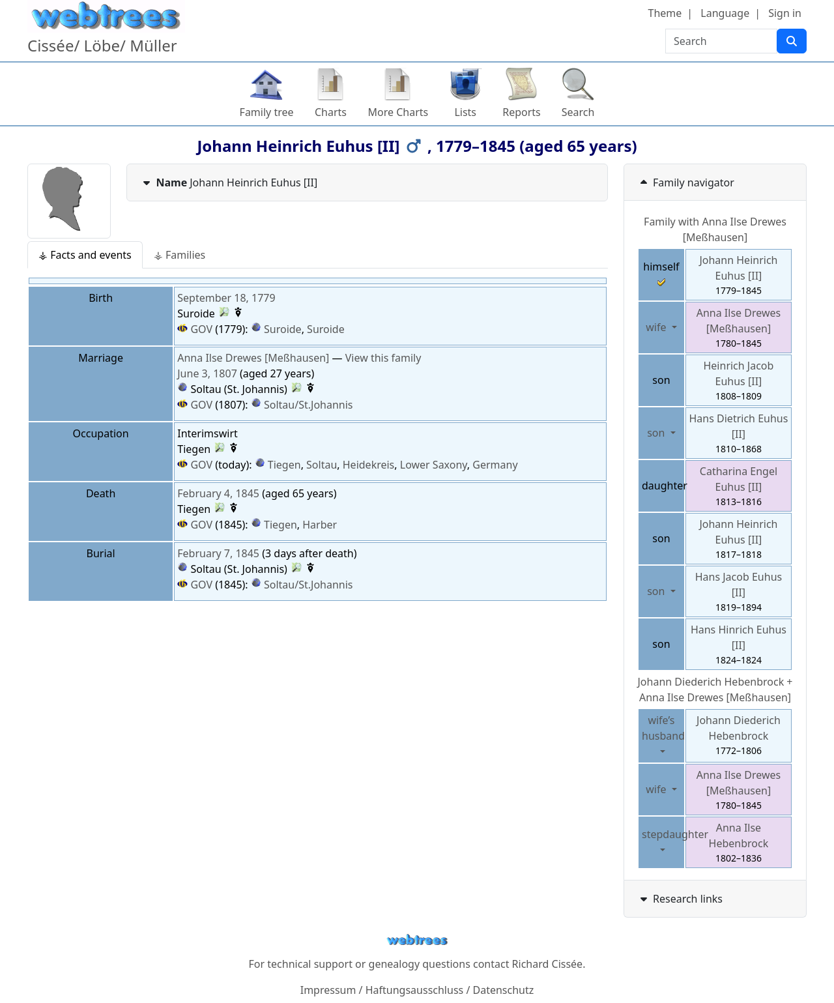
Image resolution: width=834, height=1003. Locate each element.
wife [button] (657, 327)
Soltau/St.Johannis (308, 405)
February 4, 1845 (218, 493)
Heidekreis (369, 465)
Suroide (283, 329)
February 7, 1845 (218, 553)
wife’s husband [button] (663, 728)
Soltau (321, 465)
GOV (194, 329)
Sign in (784, 13)
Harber (319, 524)
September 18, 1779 (226, 298)
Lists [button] (465, 112)
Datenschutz (503, 990)
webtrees (417, 940)
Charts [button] (331, 112)
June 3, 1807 (207, 373)
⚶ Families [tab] (179, 255)
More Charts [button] (398, 112)
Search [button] (578, 112)
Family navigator (685, 182)
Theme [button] (665, 13)
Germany (494, 465)
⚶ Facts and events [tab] (85, 255)
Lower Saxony (433, 465)
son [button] (657, 433)
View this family (383, 358)
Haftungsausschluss (415, 990)
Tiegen (284, 465)
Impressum (328, 990)
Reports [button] (521, 112)
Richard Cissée (547, 964)
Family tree (267, 112)
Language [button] (724, 13)
